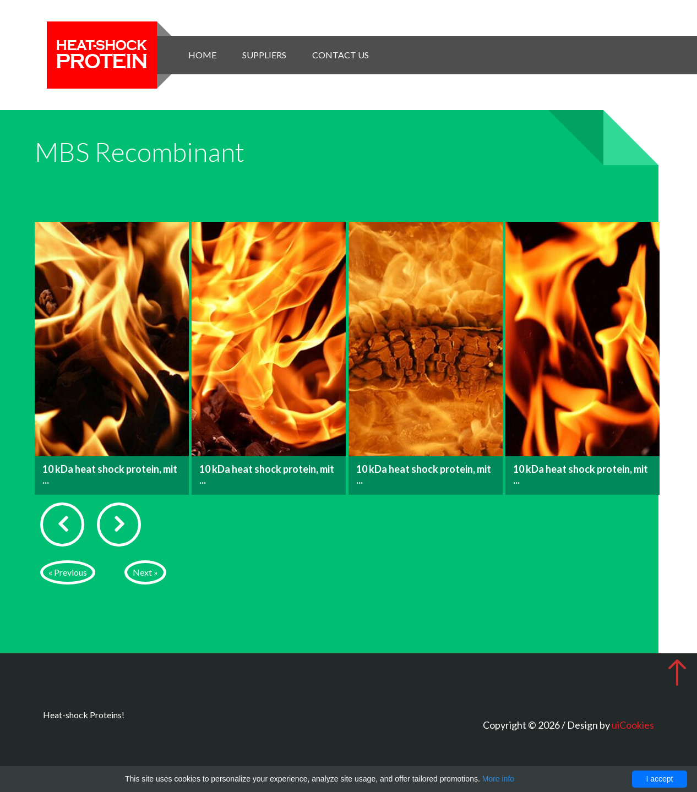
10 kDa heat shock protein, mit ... (109, 474)
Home (202, 55)
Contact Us (340, 55)
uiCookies (633, 725)
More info (498, 778)
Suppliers (264, 55)
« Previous (67, 572)
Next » (145, 572)
